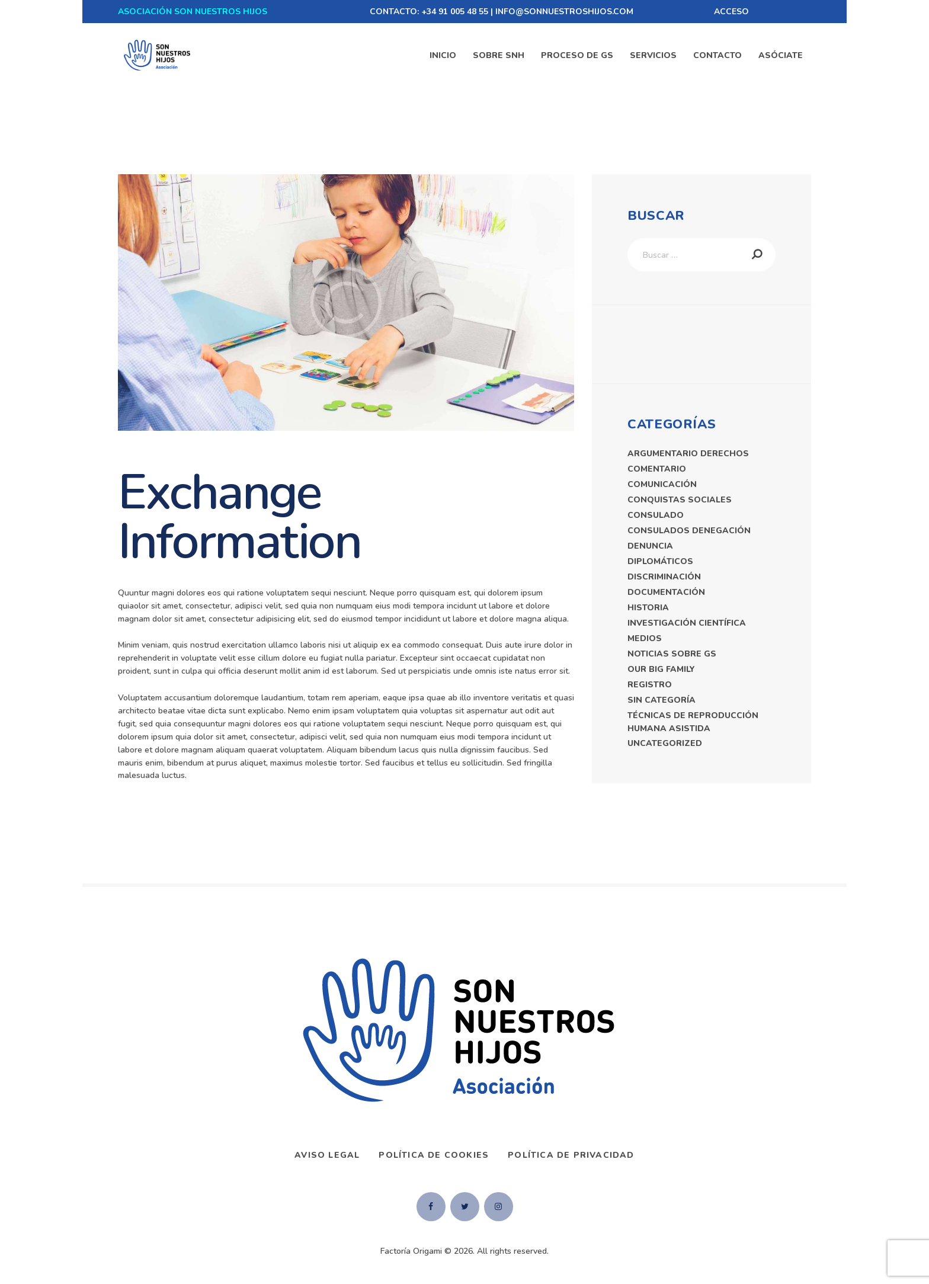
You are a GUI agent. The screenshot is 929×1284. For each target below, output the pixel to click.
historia (648, 607)
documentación (666, 592)
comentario (656, 469)
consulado (655, 515)
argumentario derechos (688, 453)
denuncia (650, 546)
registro (649, 684)
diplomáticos (660, 561)
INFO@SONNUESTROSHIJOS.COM (564, 11)
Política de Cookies (434, 1155)
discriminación (664, 576)
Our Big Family (661, 669)
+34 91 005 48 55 (454, 11)
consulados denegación (689, 530)
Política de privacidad (571, 1155)
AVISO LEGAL (327, 1155)
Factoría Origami (411, 1251)
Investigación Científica (686, 623)
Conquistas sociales (679, 499)
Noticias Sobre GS (671, 653)
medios (644, 638)
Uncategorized (664, 743)
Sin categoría (661, 700)
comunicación (662, 484)
